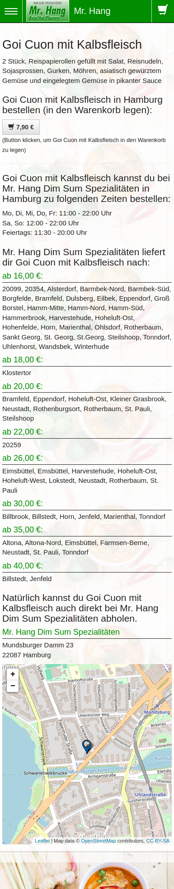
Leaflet (42, 840)
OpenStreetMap (98, 840)
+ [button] (12, 674)
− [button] (12, 686)
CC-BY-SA (157, 840)
